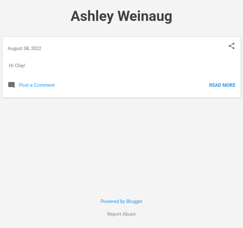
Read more (222, 85)
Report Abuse (121, 214)
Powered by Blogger (121, 201)
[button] (231, 46)
